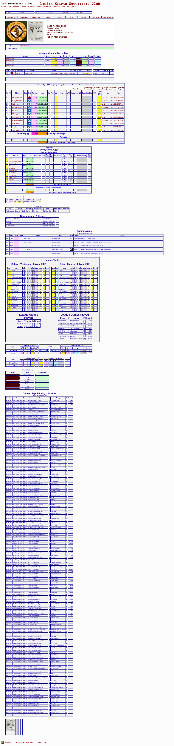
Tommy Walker (10, 58)
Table (60, 17)
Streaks (71, 17)
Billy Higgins (16, 114)
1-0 (71, 73)
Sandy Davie (12, 159)
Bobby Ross (16, 123)
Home (3, 7)
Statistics (47, 7)
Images (16, 7)
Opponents (23, 17)
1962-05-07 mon (118, 97)
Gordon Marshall (17, 97)
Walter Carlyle (13, 177)
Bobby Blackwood (17, 120)
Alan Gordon (16, 127)
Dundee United (29, 73)
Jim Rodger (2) (16, 117)
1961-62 (18, 73)
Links (74, 7)
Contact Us (16, 742)
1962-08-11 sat (118, 101)
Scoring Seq (36, 17)
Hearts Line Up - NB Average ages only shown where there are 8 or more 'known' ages (65, 85)
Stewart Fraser (13, 170)
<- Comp (37, 12)
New (68, 7)
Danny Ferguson (17, 101)
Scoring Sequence (23, 197)
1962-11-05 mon (118, 127)
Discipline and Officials (32, 216)
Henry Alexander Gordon (15, 161)
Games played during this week (39, 393)
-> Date (66, 12)
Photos (23, 7)
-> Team (80, 12)
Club (9, 7)
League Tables (52, 260)
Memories (31, 7)
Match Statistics (27, 370)
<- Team (8, 12)
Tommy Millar (12, 175)
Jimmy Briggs (12, 163)
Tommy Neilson (13, 166)
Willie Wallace (16, 130)
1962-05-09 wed (118, 123)
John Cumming (16, 107)
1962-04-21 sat (107, 104)
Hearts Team (11, 17)
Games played (108, 17)
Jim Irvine (11, 179)
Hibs (63, 7)
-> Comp (51, 12)
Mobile (39, 7)
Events (83, 17)
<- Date (22, 12)
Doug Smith (12, 168)
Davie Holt (15, 104)
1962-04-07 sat (107, 117)
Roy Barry (15, 110)
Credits (24, 742)
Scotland (56, 7)
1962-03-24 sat (107, 101)
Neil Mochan (12, 182)
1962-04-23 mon (107, 97)
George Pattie (12, 172)
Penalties (48, 17)
